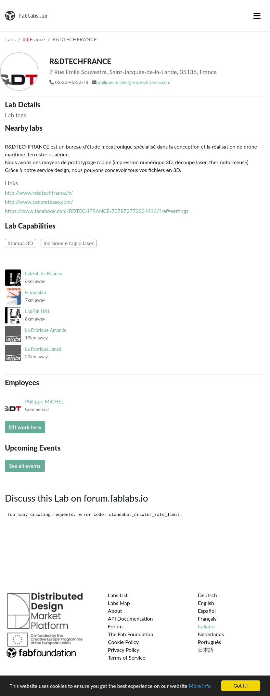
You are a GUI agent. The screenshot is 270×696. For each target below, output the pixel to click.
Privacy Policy (123, 650)
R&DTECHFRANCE (75, 39)
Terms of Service (126, 657)
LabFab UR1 (37, 311)
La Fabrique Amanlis (45, 330)
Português (209, 642)
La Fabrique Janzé (43, 349)
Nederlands (211, 634)
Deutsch (207, 595)
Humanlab (35, 292)
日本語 (205, 650)
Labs (10, 39)
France (34, 39)
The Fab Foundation (130, 634)
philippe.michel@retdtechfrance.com (134, 82)
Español (207, 611)
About (115, 611)
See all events (25, 466)
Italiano (206, 626)
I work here (25, 427)
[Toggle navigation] (257, 15)
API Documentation (130, 618)
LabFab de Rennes (43, 273)
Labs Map (119, 603)
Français (207, 618)
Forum (115, 626)
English (206, 603)
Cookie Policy (123, 642)
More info (200, 686)
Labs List (118, 595)
